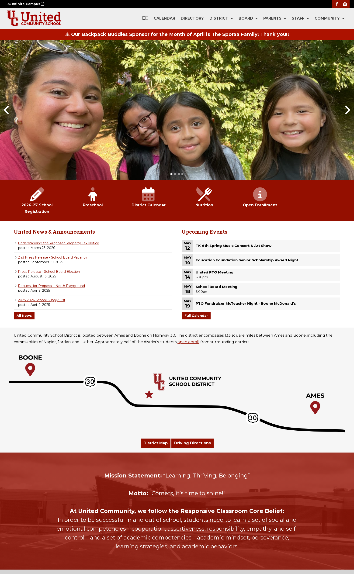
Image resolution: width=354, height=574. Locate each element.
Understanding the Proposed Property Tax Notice (58, 243)
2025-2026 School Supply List (41, 300)
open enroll (188, 342)
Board (248, 18)
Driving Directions (192, 443)
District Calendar (148, 197)
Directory (192, 18)
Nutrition (204, 197)
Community (329, 18)
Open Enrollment (260, 197)
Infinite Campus (25, 4)
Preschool (93, 197)
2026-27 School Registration (37, 201)
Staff (300, 18)
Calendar (164, 18)
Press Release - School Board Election (49, 272)
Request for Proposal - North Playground (51, 286)
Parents (274, 18)
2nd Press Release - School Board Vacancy (52, 257)
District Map (155, 443)
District (221, 18)
